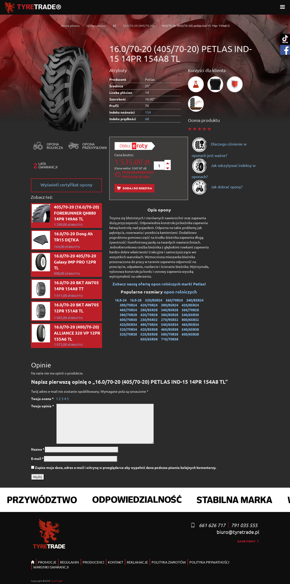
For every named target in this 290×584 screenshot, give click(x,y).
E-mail (37, 458)
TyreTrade (56, 581)
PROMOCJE (47, 562)
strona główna (70, 25)
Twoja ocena (42, 398)
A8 (147, 119)
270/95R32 (169, 319)
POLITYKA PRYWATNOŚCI (209, 562)
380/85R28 (169, 314)
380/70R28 (128, 314)
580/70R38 (169, 334)
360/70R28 (190, 310)
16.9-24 (121, 300)
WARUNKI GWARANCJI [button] (51, 567)
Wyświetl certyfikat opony (66, 184)
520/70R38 (128, 334)
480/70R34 (149, 324)
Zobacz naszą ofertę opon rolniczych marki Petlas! (159, 283)
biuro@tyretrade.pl (238, 532)
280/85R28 (149, 310)
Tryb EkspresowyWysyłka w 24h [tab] (134, 174)
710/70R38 (169, 339)
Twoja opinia (42, 406)
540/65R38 (190, 329)
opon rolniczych (181, 291)
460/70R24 (128, 310)
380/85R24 (169, 305)
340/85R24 (195, 300)
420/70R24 (149, 305)
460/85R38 (169, 329)
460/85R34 (190, 324)
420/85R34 (128, 324)
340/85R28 (169, 310)
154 (148, 112)
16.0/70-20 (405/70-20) (138, 25)
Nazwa (37, 449)
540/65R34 (169, 324)
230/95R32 (149, 319)
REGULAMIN (69, 562)
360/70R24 (174, 300)
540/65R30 (190, 314)
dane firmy (248, 541)
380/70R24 (128, 305)
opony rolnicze (96, 25)
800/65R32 (190, 319)
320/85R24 (153, 300)
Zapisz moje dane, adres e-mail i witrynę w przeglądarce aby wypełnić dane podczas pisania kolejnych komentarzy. (125, 467)
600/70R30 (128, 319)
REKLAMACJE (137, 562)
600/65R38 (190, 334)
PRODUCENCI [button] (93, 562)
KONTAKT (115, 562)
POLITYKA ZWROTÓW (169, 562)
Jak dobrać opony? (217, 186)
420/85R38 (149, 329)
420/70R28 (149, 314)
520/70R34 (128, 329)
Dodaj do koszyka (134, 188)
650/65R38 (149, 339)
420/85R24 (190, 305)
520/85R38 (149, 334)
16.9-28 (136, 300)
